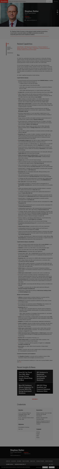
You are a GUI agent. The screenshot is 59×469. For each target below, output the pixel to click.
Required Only (45, 467)
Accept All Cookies (51, 467)
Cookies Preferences (38, 467)
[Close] (57, 467)
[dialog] (29, 467)
